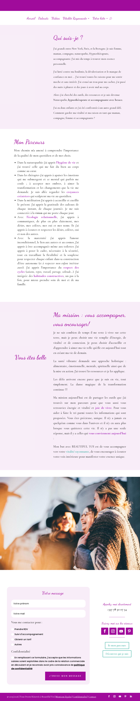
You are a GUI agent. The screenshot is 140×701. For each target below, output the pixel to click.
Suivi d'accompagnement (27, 634)
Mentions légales (63, 696)
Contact (92, 696)
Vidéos (55, 18)
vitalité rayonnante (77, 451)
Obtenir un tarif (21, 639)
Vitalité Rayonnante (75, 18)
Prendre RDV (19, 629)
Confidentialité (80, 696)
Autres (16, 644)
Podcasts (43, 18)
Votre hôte (99, 18)
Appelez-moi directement (117, 604)
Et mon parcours (117, 645)
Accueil (31, 18)
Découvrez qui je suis (117, 653)
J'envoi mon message (65, 676)
